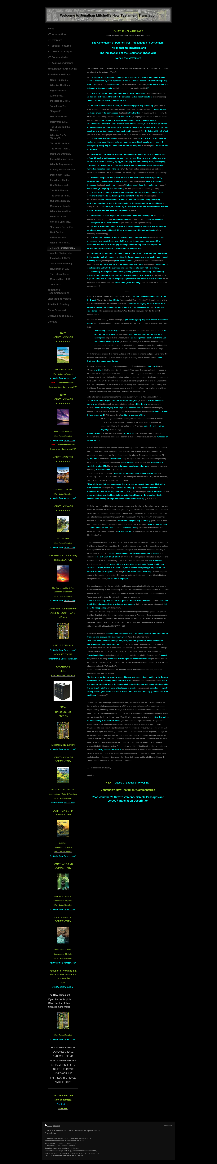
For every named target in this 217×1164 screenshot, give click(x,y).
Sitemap (56, 1126)
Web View (168, 1125)
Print (48, 1126)
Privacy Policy (50, 1133)
